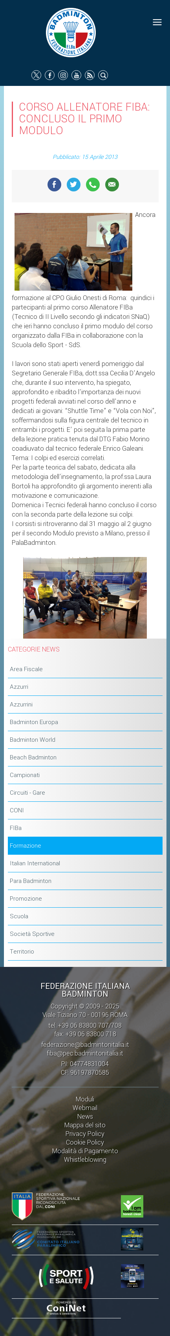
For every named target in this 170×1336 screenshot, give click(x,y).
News (85, 1116)
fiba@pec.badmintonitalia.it (85, 1053)
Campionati (25, 775)
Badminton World (32, 739)
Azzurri (19, 687)
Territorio (22, 951)
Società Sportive (32, 934)
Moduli (85, 1099)
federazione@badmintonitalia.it (85, 1044)
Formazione (25, 845)
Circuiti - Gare (27, 792)
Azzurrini (21, 704)
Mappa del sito (85, 1125)
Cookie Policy (85, 1142)
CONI (17, 810)
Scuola (19, 916)
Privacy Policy (85, 1133)
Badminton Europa (34, 722)
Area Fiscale (26, 669)
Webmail (85, 1107)
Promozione (26, 898)
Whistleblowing (85, 1159)
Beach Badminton (33, 757)
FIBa (16, 828)
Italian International (35, 863)
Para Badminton (30, 881)
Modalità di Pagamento (85, 1151)
